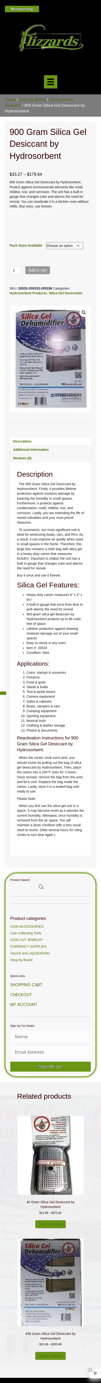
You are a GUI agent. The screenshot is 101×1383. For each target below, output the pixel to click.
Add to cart (37, 270)
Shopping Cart (26, 985)
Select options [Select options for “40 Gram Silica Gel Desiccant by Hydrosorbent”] (50, 1224)
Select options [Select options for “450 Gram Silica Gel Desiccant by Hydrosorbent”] (50, 1356)
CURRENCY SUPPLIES (28, 946)
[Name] (50, 1037)
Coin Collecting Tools (25, 933)
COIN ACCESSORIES (26, 926)
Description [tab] (22, 441)
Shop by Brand (32, 99)
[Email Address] (50, 1052)
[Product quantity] (16, 270)
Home (10, 99)
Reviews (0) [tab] (22, 458)
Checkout (21, 995)
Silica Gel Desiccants (65, 293)
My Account (23, 1004)
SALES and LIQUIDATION (30, 953)
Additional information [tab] (31, 450)
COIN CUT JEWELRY (26, 940)
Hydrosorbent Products (28, 293)
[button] (84, 312)
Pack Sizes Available (26, 245)
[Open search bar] (41, 887)
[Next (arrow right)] (3, 693)
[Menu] (50, 81)
